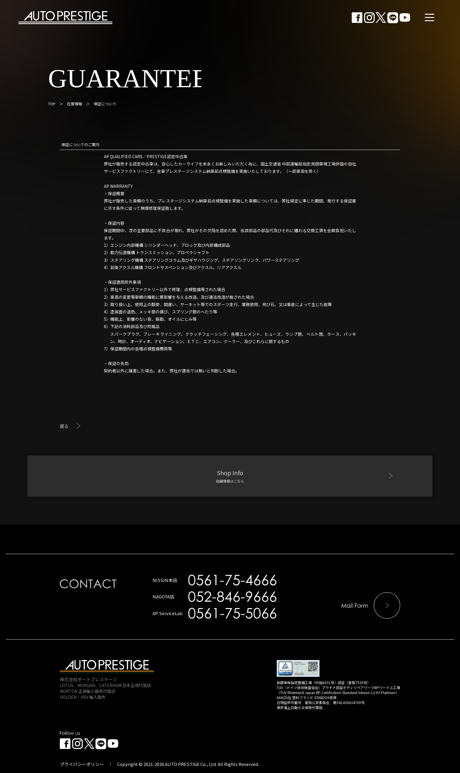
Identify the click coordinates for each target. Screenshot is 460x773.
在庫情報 (74, 104)
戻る (64, 444)
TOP (51, 104)
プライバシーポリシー (82, 764)
